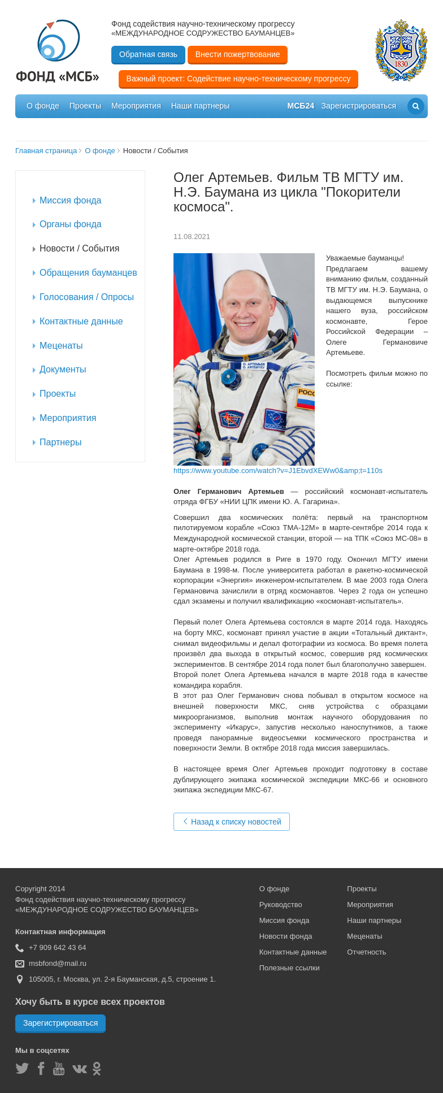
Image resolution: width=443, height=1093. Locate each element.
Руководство (280, 904)
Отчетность (366, 952)
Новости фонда (285, 936)
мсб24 (301, 105)
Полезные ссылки (289, 968)
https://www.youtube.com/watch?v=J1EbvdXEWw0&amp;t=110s (278, 470)
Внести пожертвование (238, 54)
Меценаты (364, 936)
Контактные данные (293, 952)
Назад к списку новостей (231, 821)
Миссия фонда (284, 920)
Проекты (85, 105)
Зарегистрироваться (60, 1022)
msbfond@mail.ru (57, 963)
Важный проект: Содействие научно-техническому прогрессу (239, 78)
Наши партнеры (200, 105)
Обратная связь (148, 54)
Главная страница (46, 150)
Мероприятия (136, 105)
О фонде (43, 105)
